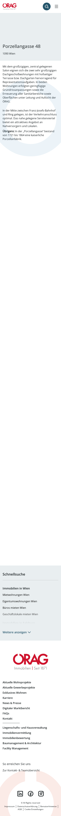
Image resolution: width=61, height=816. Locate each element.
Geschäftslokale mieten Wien (20, 614)
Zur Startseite (10, 6)
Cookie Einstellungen (34, 809)
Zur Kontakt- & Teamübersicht (21, 770)
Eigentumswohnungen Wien (20, 601)
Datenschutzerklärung (27, 806)
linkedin (20, 793)
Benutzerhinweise (48, 806)
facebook (30, 793)
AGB (20, 809)
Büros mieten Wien (14, 608)
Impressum (9, 806)
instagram (41, 793)
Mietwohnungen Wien (16, 595)
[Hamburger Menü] (56, 6)
